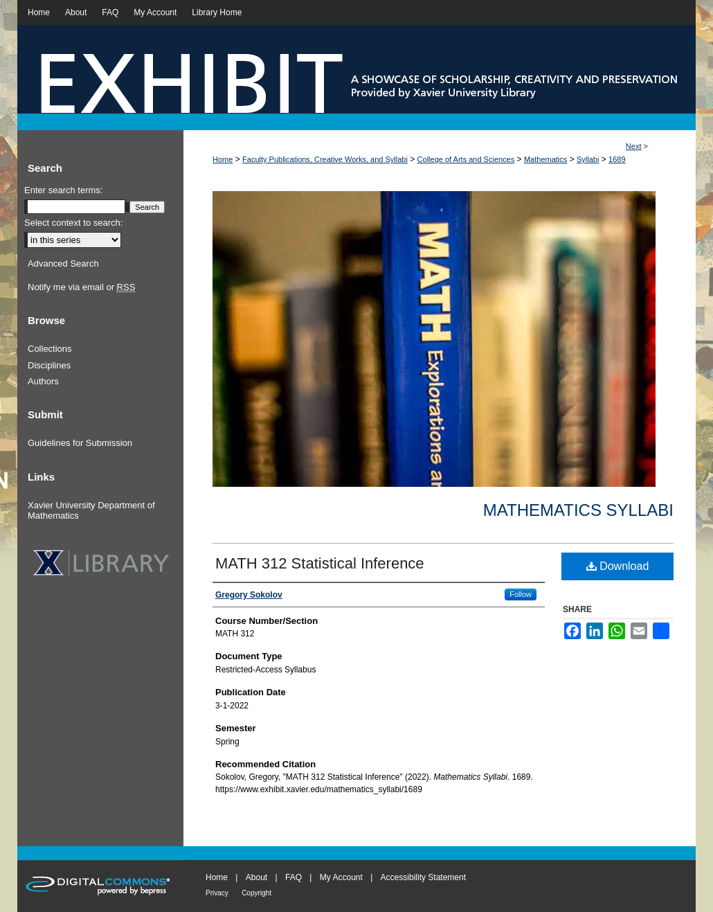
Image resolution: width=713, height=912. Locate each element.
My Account (341, 877)
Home (223, 159)
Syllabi (588, 159)
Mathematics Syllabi (578, 510)
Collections (50, 348)
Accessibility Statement (423, 877)
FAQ (293, 877)
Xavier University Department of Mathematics (91, 510)
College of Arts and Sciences (466, 159)
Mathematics (545, 159)
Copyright (256, 893)
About (256, 877)
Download (617, 566)
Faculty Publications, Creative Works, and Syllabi (325, 159)
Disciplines (49, 365)
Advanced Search (63, 263)
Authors (43, 381)
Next (634, 146)
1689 (616, 159)
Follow (520, 594)
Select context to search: (73, 222)
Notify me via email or (81, 287)
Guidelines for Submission (80, 443)
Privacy (217, 893)
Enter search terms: (63, 190)
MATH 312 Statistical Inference (319, 563)
